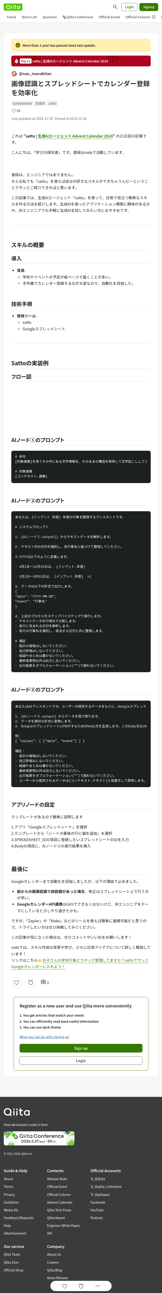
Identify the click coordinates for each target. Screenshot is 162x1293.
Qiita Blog (54, 1270)
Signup (148, 6)
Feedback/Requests (19, 1217)
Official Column (141, 17)
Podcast (96, 1217)
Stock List (29, 17)
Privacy (9, 1194)
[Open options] (97, 1286)
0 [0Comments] (44, 982)
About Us (54, 1254)
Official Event (109, 17)
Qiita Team (12, 1254)
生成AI (40, 103)
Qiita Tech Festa (59, 1210)
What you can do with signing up (44, 1036)
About (8, 1178)
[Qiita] (13, 7)
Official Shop (13, 1270)
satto (53, 103)
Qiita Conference (78, 17)
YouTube (97, 1210)
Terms (8, 1186)
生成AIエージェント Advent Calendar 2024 (75, 136)
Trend (11, 17)
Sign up (81, 1048)
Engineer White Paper (63, 1225)
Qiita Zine (11, 1262)
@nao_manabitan (31, 73)
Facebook (97, 1202)
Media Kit (11, 1210)
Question (50, 17)
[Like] (16, 982)
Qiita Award (56, 1217)
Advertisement (15, 1233)
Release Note (57, 1178)
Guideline (11, 1202)
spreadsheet (22, 103)
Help (7, 1225)
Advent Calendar (60, 1202)
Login (129, 6)
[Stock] (30, 982)
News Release (57, 1277)
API (49, 1233)
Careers (53, 1262)
